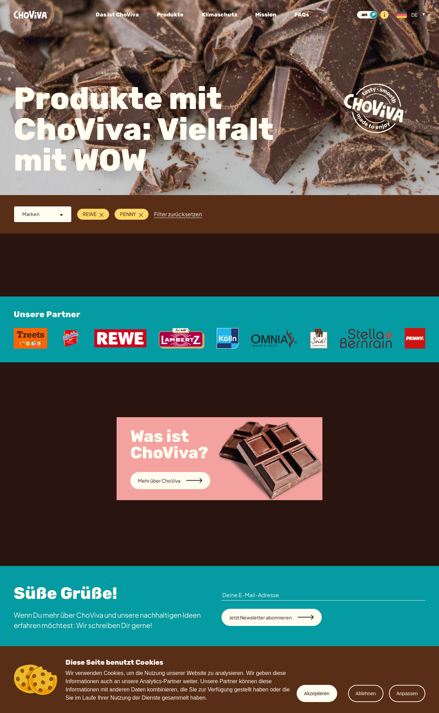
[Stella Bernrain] (366, 338)
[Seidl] (319, 338)
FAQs (302, 14)
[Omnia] (274, 338)
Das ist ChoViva (117, 14)
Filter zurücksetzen (178, 214)
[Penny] (415, 338)
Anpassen (407, 693)
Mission (265, 14)
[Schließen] (101, 214)
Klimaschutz (219, 14)
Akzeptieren (317, 693)
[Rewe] (120, 338)
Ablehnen (366, 693)
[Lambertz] (181, 338)
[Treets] (30, 338)
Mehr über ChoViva (170, 481)
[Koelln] (227, 338)
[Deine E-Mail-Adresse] (323, 595)
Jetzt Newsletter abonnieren (271, 617)
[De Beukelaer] (71, 338)
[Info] (384, 15)
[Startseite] (46, 15)
